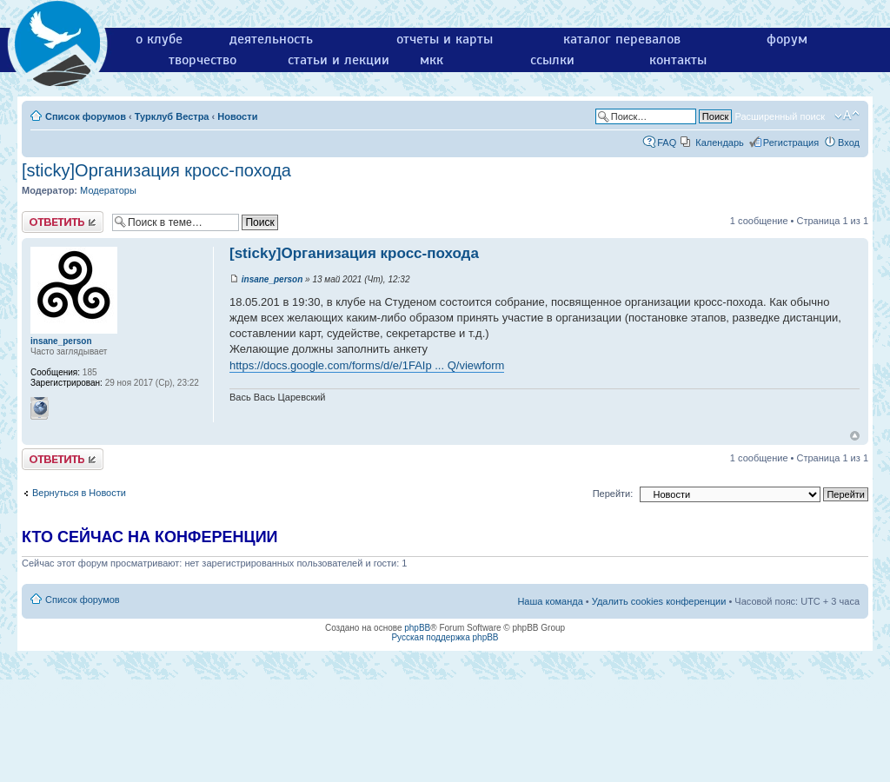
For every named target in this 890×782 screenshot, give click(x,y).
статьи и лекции (338, 60)
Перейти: (613, 493)
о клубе (159, 39)
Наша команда (549, 601)
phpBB (417, 628)
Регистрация (791, 142)
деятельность (271, 39)
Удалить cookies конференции (659, 601)
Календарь (719, 142)
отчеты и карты (444, 39)
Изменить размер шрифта (847, 115)
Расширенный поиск (779, 116)
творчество (202, 60)
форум (787, 39)
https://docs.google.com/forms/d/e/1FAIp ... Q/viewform (366, 365)
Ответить (62, 222)
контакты (678, 60)
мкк (431, 60)
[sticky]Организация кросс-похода (156, 170)
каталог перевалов (622, 39)
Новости (237, 116)
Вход (849, 142)
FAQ (666, 142)
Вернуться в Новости (79, 492)
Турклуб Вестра (172, 116)
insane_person (272, 279)
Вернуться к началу (855, 436)
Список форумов (85, 116)
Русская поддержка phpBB (444, 637)
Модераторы (108, 190)
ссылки (552, 60)
